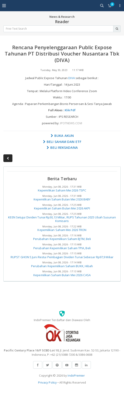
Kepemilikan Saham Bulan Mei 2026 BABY (62, 199)
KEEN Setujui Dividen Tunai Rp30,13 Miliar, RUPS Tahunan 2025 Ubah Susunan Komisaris (62, 219)
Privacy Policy (47, 382)
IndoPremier (76, 375)
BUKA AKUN (62, 135)
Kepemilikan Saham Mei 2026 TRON (61, 230)
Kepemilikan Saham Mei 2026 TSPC (62, 190)
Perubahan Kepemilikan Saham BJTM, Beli (62, 239)
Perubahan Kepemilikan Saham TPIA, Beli (62, 248)
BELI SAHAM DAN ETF (62, 141)
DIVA (71, 78)
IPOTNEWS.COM (71, 123)
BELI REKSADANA (62, 147)
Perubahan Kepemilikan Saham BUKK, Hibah (62, 266)
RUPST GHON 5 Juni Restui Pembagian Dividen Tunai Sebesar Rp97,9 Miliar (62, 257)
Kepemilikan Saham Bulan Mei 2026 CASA (62, 275)
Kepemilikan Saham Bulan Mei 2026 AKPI (62, 208)
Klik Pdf (70, 110)
